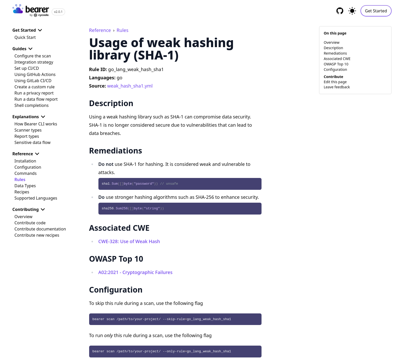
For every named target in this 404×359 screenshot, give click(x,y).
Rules (19, 179)
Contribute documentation (40, 229)
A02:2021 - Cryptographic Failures (135, 272)
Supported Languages (35, 198)
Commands (25, 173)
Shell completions (31, 105)
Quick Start (25, 37)
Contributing (29, 209)
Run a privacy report (34, 93)
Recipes (21, 192)
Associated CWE (337, 58)
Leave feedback (337, 86)
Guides (23, 49)
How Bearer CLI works (35, 124)
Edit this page (335, 81)
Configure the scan (32, 56)
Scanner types (27, 130)
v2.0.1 (58, 12)
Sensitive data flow (32, 142)
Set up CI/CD (26, 68)
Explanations (29, 117)
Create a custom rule (34, 87)
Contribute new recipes (36, 235)
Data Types (25, 186)
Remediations (335, 53)
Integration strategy (33, 62)
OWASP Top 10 (336, 64)
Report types (26, 136)
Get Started (376, 11)
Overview (23, 216)
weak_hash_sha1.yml (130, 86)
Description (333, 47)
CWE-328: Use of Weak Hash (129, 241)
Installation (25, 161)
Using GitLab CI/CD (33, 80)
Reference (26, 154)
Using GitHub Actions (35, 74)
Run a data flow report (36, 99)
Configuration (27, 167)
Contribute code (30, 223)
